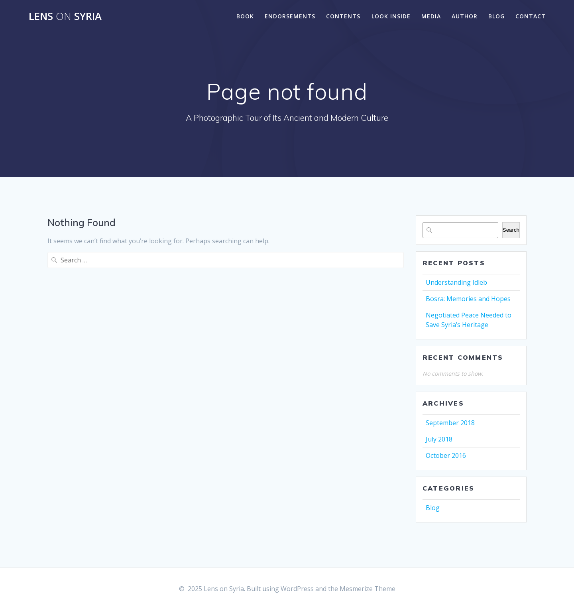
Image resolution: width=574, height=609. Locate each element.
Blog (496, 16)
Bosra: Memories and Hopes (468, 298)
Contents (343, 16)
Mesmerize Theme (367, 588)
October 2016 (446, 455)
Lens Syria (65, 16)
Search (511, 230)
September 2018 (450, 422)
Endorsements (290, 16)
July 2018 (439, 439)
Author (465, 16)
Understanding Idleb (456, 282)
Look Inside (391, 16)
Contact (530, 16)
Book (245, 16)
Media (431, 16)
